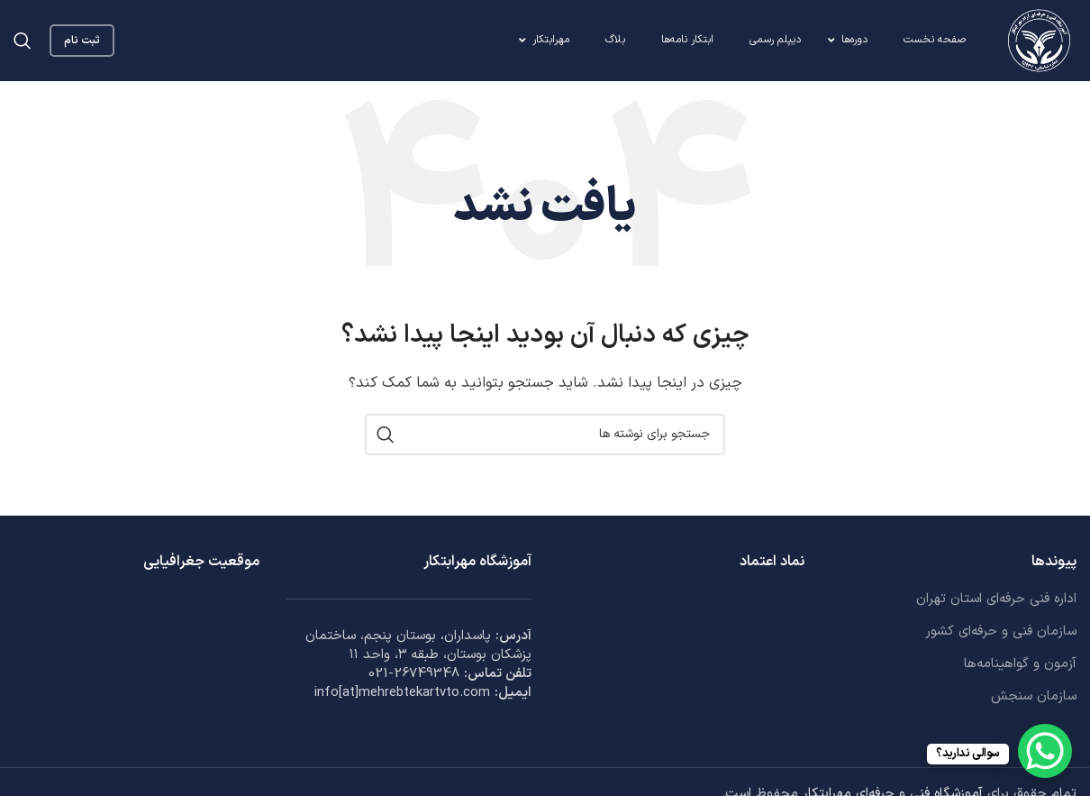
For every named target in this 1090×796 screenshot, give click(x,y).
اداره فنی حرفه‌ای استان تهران (996, 599)
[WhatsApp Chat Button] (1045, 751)
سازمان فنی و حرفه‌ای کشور (1000, 631)
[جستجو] (23, 41)
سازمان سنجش (1033, 696)
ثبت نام (82, 40)
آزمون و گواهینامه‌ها (1020, 664)
